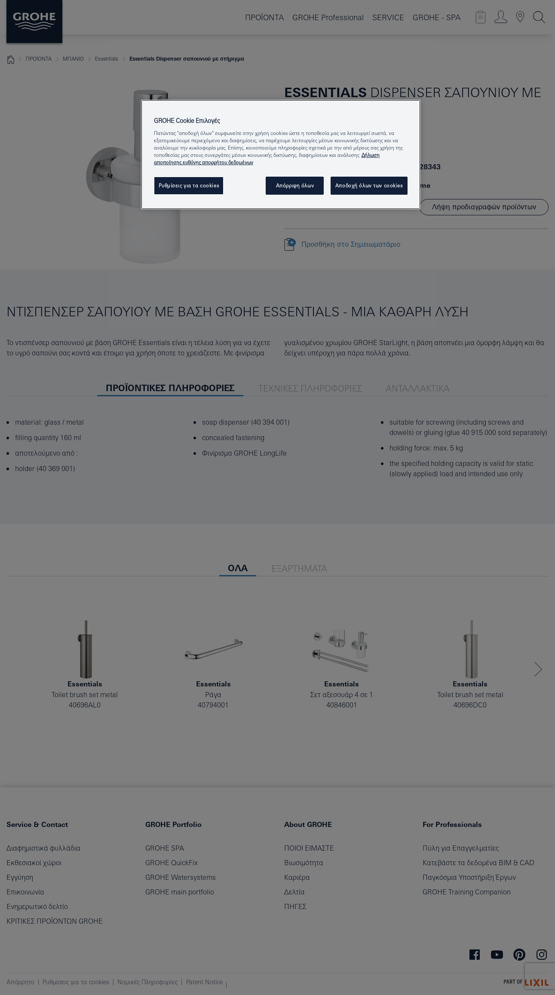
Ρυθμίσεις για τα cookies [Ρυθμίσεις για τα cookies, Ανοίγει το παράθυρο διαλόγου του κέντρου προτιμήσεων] (189, 185)
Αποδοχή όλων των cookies (369, 185)
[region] (280, 155)
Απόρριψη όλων (295, 185)
